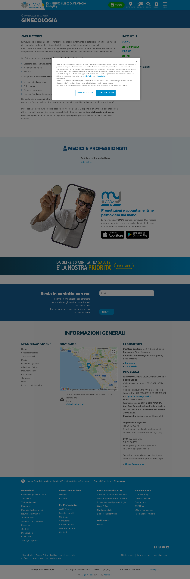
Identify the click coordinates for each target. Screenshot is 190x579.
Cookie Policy (87, 76)
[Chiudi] (137, 61)
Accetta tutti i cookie (106, 93)
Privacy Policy (101, 76)
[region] (96, 79)
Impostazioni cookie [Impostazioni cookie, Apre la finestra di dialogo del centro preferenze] (85, 93)
